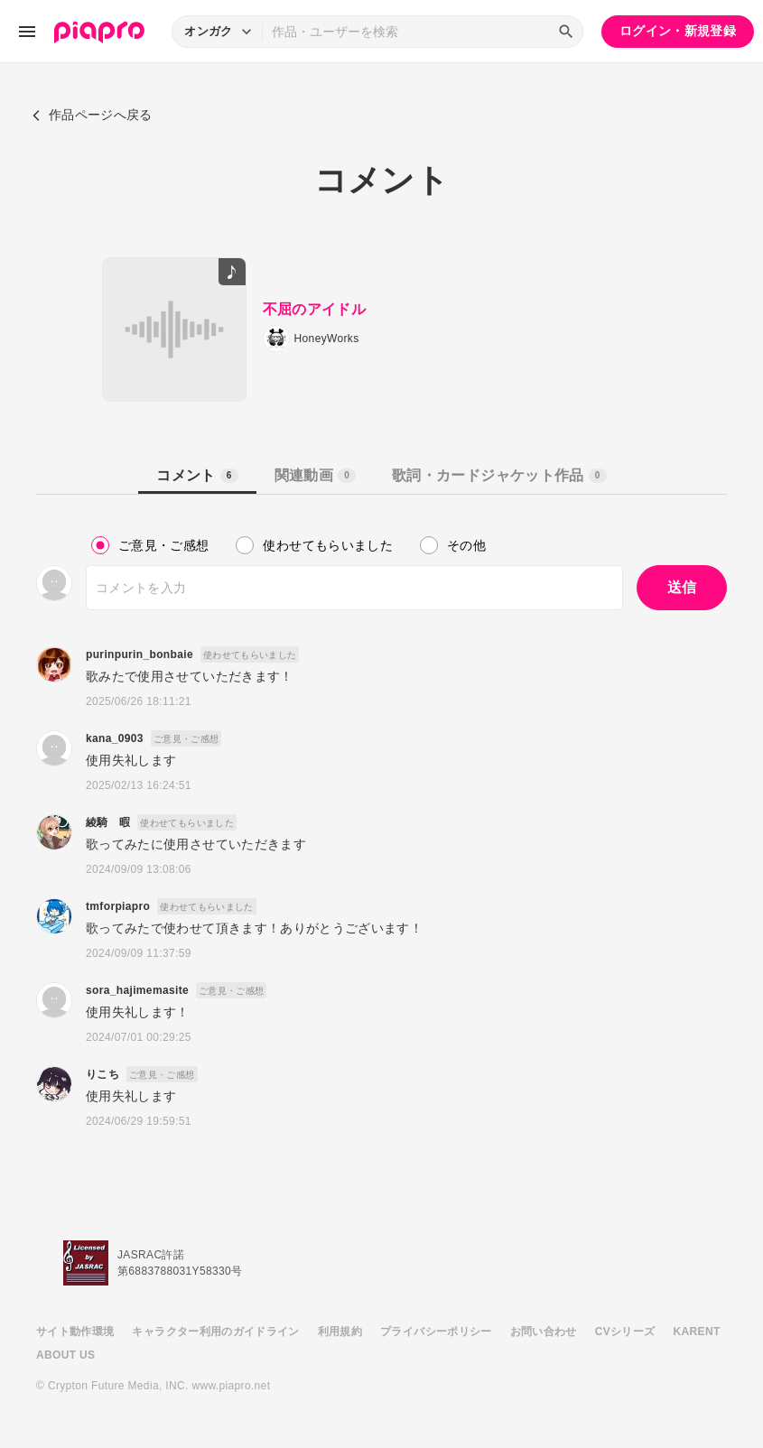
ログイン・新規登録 (677, 30)
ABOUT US (65, 1355)
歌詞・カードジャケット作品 (499, 475)
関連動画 (315, 475)
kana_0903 (115, 738)
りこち (102, 1074)
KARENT (697, 1331)
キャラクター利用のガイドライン (215, 1331)
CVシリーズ (625, 1331)
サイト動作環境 (75, 1331)
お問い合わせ (543, 1331)
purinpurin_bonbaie (139, 654)
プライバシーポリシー (436, 1331)
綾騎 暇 (108, 822)
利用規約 (340, 1331)
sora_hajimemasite (137, 990)
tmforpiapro (118, 906)
